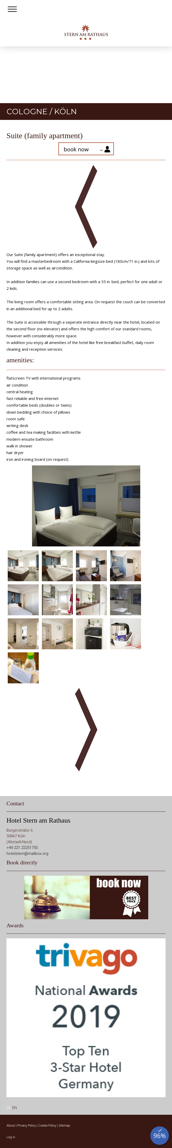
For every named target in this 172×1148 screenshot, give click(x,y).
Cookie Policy (47, 1125)
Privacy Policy (26, 1125)
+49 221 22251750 (22, 847)
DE (8, 1107)
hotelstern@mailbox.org (27, 853)
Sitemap (64, 1125)
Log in (10, 1137)
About (10, 1125)
